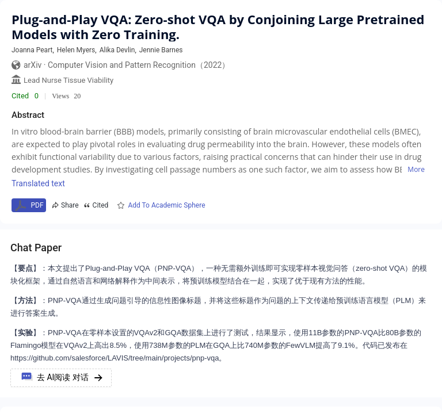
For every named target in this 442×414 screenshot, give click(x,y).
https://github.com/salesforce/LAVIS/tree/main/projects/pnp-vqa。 (118, 358)
